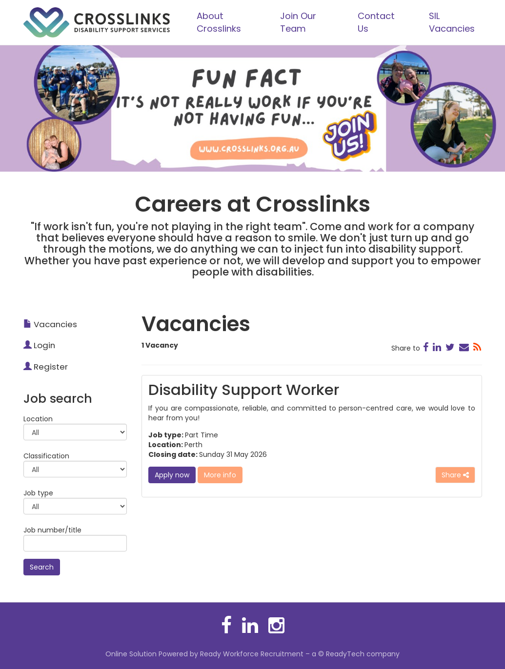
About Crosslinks (219, 22)
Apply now (172, 475)
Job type (38, 493)
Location (38, 419)
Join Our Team (298, 22)
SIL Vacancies (452, 22)
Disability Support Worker (243, 389)
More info (220, 475)
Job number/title (52, 530)
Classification (46, 456)
